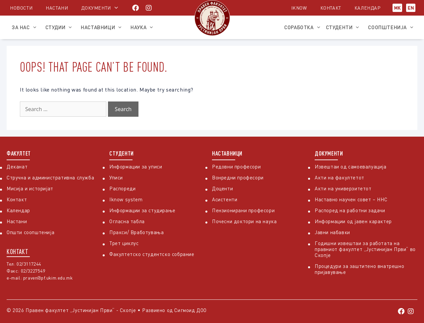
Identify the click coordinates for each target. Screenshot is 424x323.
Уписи (116, 177)
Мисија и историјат (30, 188)
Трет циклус (124, 243)
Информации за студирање (142, 210)
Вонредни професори (238, 177)
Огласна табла (127, 221)
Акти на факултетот (339, 177)
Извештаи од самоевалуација (351, 166)
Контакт (330, 8)
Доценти (222, 188)
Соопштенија (392, 27)
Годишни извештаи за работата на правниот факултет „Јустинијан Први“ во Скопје (365, 249)
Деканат (17, 166)
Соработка (302, 27)
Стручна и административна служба (50, 177)
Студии (60, 27)
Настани (57, 8)
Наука (144, 27)
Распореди (122, 188)
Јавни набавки (332, 232)
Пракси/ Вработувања (136, 232)
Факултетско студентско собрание (151, 254)
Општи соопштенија (30, 232)
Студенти (344, 27)
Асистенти (224, 199)
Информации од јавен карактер (353, 221)
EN (410, 8)
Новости (21, 8)
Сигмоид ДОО (190, 310)
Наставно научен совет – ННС (351, 199)
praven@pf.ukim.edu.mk (48, 278)
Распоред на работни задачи (350, 210)
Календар (367, 8)
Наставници (103, 27)
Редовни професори (236, 166)
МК (397, 8)
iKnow (299, 8)
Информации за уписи (135, 166)
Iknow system (125, 199)
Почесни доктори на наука (244, 221)
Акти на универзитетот (343, 188)
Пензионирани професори (243, 210)
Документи (96, 8)
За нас (26, 27)
